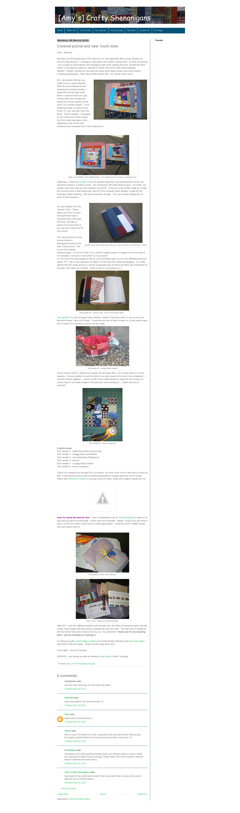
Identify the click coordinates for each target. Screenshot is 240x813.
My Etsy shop (117, 30)
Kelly (66, 714)
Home (59, 30)
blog (95, 632)
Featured (131, 30)
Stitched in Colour (77, 479)
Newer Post (63, 794)
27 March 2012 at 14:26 (75, 722)
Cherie (67, 731)
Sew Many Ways (136, 641)
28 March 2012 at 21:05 (75, 783)
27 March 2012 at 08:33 (75, 705)
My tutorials (100, 30)
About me (71, 30)
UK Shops (158, 30)
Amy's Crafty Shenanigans (77, 772)
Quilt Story (105, 656)
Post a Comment (68, 788)
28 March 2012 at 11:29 (75, 763)
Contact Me (145, 30)
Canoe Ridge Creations (86, 641)
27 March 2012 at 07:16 (75, 689)
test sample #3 (82, 182)
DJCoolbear (70, 750)
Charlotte (68, 698)
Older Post (142, 794)
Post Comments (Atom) (79, 799)
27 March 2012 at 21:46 (75, 741)
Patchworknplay (126, 517)
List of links (85, 30)
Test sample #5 (64, 317)
